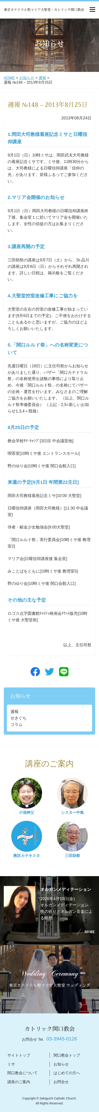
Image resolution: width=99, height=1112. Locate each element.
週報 (42, 78)
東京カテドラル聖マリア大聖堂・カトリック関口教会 (44, 10)
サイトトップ (18, 1055)
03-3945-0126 (61, 1039)
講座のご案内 (18, 1082)
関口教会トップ (67, 1055)
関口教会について (22, 1073)
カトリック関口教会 (50, 1029)
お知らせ (26, 78)
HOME (9, 78)
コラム (16, 724)
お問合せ (61, 1082)
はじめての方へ (67, 1073)
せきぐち (18, 718)
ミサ (11, 1064)
